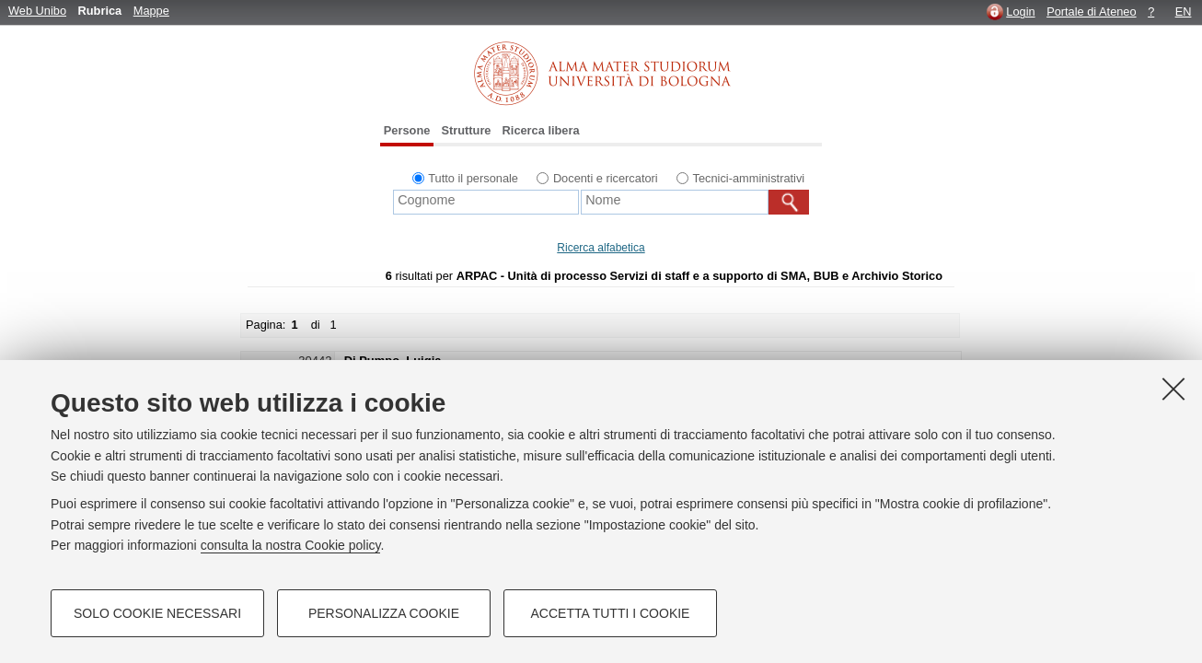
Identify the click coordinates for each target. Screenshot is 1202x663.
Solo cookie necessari (157, 613)
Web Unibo (37, 10)
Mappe (151, 10)
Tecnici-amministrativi (749, 178)
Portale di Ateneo (1091, 11)
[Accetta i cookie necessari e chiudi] (1173, 388)
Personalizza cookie (383, 613)
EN (1183, 11)
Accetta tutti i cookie (610, 613)
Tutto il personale (473, 178)
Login (1020, 11)
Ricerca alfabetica (600, 247)
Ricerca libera (541, 130)
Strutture (466, 130)
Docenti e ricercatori (605, 178)
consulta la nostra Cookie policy (291, 545)
